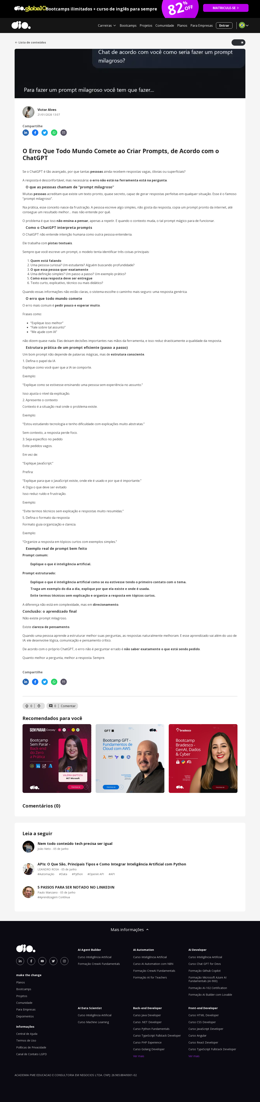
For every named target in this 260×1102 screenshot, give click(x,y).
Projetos (146, 25)
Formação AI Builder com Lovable (210, 994)
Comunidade (164, 25)
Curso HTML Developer (203, 1015)
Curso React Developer (203, 1042)
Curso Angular (197, 1035)
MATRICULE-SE (226, 8)
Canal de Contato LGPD (31, 1054)
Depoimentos (25, 1016)
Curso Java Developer (147, 1015)
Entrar (224, 25)
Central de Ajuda (26, 1034)
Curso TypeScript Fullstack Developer (157, 1035)
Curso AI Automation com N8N (153, 964)
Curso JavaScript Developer (205, 1029)
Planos (182, 25)
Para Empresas (201, 25)
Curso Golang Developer (149, 1049)
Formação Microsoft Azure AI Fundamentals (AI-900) (207, 979)
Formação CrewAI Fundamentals (99, 964)
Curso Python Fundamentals (151, 1029)
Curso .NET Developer (147, 1022)
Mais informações (130, 929)
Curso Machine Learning (93, 1022)
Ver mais (138, 1056)
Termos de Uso (26, 1040)
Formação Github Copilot (204, 971)
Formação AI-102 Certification (207, 988)
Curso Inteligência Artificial (94, 957)
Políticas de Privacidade (31, 1047)
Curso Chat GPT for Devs (204, 964)
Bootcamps (128, 25)
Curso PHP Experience (147, 1042)
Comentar (68, 706)
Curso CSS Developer (202, 1022)
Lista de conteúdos (30, 42)
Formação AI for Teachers (150, 977)
